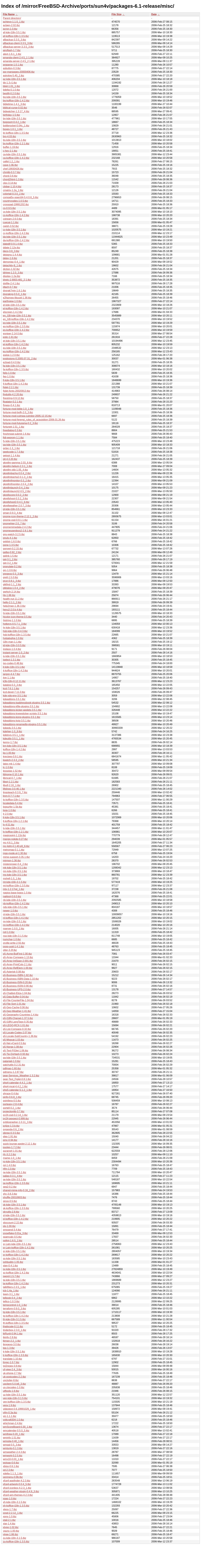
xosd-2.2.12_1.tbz (13, 1513)
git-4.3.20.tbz (10, 459)
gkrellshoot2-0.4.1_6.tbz (16, 502)
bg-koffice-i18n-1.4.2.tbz (16, 100)
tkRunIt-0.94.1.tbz (12, 1333)
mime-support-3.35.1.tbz (16, 857)
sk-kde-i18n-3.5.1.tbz (14, 1204)
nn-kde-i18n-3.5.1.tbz (14, 921)
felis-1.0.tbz (9, 373)
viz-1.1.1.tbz (9, 1416)
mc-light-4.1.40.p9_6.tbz (16, 846)
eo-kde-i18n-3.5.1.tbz (14, 323)
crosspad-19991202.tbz (16, 204)
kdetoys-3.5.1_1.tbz (14, 735)
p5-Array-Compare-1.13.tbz (18, 957)
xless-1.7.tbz (10, 1509)
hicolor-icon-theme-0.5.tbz (17, 616)
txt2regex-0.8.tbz (12, 1366)
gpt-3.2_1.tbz (10, 563)
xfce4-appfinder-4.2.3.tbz (16, 1480)
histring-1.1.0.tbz (12, 620)
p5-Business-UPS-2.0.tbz (17, 989)
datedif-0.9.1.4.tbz (13, 244)
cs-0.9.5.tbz (9, 208)
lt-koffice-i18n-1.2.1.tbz (15, 821)
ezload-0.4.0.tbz (12, 362)
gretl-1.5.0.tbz (10, 577)
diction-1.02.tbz (11, 269)
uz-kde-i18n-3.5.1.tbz (14, 1394)
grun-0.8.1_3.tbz (12, 581)
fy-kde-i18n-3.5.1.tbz (14, 441)
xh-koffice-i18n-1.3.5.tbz (16, 1505)
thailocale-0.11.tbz (13, 1326)
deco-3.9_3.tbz (11, 251)
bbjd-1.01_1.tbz (11, 86)
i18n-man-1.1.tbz (12, 641)
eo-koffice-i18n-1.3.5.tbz (16, 326)
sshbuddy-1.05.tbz (13, 1262)
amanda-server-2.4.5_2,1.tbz (19, 61)
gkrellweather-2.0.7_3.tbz (17, 505)
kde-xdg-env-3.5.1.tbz (15, 695)
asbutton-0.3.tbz (12, 68)
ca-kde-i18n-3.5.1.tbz (14, 154)
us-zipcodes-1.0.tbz (13, 1387)
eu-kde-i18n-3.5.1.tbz (14, 348)
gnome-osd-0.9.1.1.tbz (15, 520)
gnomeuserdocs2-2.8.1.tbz (17, 530)
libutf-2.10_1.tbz (12, 785)
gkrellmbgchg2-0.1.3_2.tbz (17, 477)
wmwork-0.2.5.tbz (12, 1455)
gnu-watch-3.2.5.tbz (14, 534)
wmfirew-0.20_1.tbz (13, 1434)
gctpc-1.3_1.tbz (11, 448)
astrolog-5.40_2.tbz (13, 75)
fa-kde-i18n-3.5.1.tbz (14, 366)
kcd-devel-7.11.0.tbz (14, 692)
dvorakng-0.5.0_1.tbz (14, 294)
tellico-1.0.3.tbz (11, 1301)
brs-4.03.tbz (9, 136)
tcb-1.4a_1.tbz (11, 1290)
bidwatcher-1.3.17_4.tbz (16, 111)
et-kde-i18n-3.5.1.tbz (14, 340)
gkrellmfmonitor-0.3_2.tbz (17, 480)
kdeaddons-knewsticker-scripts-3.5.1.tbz (25, 713)
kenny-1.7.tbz (10, 742)
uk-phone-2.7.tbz (12, 1373)
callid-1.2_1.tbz (11, 161)
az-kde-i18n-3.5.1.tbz (14, 79)
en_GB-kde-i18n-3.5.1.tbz (17, 315)
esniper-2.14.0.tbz (13, 333)
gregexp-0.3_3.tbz (13, 573)
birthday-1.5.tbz (11, 115)
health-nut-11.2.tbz (13, 599)
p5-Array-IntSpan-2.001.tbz (18, 961)
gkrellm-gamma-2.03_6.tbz (17, 462)
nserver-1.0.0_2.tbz (13, 928)
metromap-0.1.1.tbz (13, 849)
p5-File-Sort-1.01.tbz (14, 1004)
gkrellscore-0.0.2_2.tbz (15, 495)
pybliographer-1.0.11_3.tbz (17, 1122)
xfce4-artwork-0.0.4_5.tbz (17, 1484)
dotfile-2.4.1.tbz (11, 283)
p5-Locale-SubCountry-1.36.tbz (20, 1036)
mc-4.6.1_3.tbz (11, 842)
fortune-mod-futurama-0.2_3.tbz (20, 423)
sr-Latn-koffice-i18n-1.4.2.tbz (18, 1247)
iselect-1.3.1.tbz (11, 659)
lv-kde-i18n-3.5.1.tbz (14, 828)
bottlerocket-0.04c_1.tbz (16, 125)
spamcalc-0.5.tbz (12, 1237)
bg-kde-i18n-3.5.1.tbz (14, 97)
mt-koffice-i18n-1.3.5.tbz (16, 885)
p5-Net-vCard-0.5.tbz (14, 1043)
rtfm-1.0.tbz (9, 1168)
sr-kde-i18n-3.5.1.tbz (14, 1251)
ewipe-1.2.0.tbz (11, 355)
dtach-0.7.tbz (10, 287)
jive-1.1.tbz (9, 677)
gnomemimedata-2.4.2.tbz (17, 527)
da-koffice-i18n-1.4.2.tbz (16, 240)
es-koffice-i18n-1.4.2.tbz (16, 330)
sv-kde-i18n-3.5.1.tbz (14, 1269)
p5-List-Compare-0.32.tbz (17, 1029)
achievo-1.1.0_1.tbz (14, 21)
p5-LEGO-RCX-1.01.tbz (16, 1025)
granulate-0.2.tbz (12, 566)
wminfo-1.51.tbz (11, 1437)
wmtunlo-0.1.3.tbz (12, 1448)
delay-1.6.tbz (10, 258)
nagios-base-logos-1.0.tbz (17, 892)
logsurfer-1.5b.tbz (12, 806)
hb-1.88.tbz (9, 595)
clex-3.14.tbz (10, 183)
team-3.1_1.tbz (11, 1294)
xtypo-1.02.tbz (11, 1527)
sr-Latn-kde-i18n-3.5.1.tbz (17, 1244)
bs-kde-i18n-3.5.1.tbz (14, 140)
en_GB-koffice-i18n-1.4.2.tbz (18, 319)
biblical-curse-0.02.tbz (15, 107)
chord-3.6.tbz (10, 176)
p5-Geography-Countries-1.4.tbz (20, 1014)
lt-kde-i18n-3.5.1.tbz (14, 817)
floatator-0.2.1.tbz (12, 401)
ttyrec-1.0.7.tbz (11, 1362)
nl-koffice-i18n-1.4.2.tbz (16, 918)
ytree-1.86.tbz (10, 1534)
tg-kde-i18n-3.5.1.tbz (14, 1312)
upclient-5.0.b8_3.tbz (14, 1384)
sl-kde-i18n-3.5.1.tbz (14, 1215)
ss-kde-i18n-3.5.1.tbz (14, 1258)
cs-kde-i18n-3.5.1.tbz (14, 211)
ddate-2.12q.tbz (11, 247)
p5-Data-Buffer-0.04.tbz (16, 996)
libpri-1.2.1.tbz (11, 781)
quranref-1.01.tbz (12, 1151)
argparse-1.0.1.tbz (13, 64)
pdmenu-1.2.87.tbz (13, 1072)
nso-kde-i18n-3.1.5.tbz (15, 936)
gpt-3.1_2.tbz (10, 559)
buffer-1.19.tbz (11, 147)
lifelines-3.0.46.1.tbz (14, 788)
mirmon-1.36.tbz (12, 860)
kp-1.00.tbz (9, 753)
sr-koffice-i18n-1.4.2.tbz (16, 1254)
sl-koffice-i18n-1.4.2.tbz (15, 1219)
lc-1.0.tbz (8, 767)
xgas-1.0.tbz (9, 1498)
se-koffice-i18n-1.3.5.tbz (16, 1183)
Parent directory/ (12, 18)
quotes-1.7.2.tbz (12, 1147)
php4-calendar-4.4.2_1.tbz (17, 1082)
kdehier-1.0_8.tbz (12, 731)
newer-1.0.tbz (10, 910)
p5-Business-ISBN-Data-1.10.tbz (21, 978)
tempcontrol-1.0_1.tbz (15, 1305)
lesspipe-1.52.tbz (12, 771)
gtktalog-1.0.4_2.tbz (14, 588)
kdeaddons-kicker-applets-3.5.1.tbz (22, 710)
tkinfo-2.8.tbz (10, 1337)
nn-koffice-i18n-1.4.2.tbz (16, 925)
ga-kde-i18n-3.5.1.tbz (14, 444)
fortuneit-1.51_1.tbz (13, 426)
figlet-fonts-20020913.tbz (16, 391)
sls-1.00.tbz (9, 1226)
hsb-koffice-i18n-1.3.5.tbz (17, 634)
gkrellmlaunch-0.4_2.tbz (16, 487)
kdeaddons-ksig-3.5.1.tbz (17, 720)
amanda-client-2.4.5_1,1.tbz (18, 57)
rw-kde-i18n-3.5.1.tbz (14, 1172)
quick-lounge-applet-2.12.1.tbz (19, 1143)
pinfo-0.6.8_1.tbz (12, 1097)
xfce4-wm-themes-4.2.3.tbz (18, 1495)
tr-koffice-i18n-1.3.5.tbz (15, 1355)
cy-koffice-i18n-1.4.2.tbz (16, 233)
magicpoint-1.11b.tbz (14, 835)
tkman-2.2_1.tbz (12, 1341)
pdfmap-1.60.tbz (12, 1068)
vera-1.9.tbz (9, 1405)
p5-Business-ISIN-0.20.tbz (17, 982)
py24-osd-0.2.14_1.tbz (15, 1115)
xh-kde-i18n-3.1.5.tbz (14, 1502)
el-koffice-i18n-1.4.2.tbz (16, 308)
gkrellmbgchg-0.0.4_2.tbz (17, 473)
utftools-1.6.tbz (11, 1391)
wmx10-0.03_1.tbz (13, 1459)
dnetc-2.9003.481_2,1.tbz (17, 279)
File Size (117, 14)
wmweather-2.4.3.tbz (14, 1452)
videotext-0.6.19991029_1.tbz (19, 1409)
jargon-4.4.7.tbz (11, 674)
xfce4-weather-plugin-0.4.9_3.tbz (21, 1491)
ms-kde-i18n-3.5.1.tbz (15, 874)
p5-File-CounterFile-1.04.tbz (18, 1000)
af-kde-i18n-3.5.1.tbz (14, 32)
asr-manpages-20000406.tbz (19, 71)
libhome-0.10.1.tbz (13, 774)
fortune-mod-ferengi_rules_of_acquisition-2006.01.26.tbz (34, 419)
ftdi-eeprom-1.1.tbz (13, 437)
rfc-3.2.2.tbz (9, 1154)
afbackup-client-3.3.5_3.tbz (18, 43)
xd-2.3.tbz (8, 1470)
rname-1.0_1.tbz (12, 1158)
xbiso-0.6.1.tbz (11, 1466)
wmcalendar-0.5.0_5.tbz (16, 1430)
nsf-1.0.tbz (9, 932)
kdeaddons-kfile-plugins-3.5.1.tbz (21, 706)
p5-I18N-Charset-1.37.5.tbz (18, 1018)
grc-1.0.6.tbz (10, 570)
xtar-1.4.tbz (9, 1523)
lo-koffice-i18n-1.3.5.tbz (16, 799)
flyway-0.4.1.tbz (11, 405)
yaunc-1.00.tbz (11, 1531)
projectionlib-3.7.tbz (13, 1111)
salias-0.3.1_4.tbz (12, 1176)
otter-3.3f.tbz (10, 950)
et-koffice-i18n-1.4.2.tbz (16, 344)
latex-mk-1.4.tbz (12, 763)
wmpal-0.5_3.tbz (12, 1444)
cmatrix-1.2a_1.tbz (13, 190)
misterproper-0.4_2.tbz (15, 864)
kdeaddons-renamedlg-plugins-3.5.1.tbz (25, 724)
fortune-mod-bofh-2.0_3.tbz (18, 412)
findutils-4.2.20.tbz (13, 394)
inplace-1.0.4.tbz (12, 649)
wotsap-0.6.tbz (11, 1462)
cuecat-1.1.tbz (11, 222)
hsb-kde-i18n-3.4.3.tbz (15, 631)
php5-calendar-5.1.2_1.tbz (17, 1090)
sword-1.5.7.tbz (11, 1276)
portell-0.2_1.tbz (12, 1108)
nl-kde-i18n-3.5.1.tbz (14, 914)
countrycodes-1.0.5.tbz (15, 201)
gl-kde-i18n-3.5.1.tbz (14, 509)
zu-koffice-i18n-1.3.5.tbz (16, 1541)
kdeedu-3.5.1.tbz (12, 728)
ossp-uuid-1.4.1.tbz (13, 946)
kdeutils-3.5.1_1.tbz (13, 738)
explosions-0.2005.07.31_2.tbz (20, 358)
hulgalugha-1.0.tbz (13, 638)
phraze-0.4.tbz (11, 1093)
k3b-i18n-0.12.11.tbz (14, 681)
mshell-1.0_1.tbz (12, 878)
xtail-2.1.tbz (9, 1520)
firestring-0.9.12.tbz (13, 398)
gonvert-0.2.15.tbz (13, 548)
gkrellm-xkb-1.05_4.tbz (15, 469)
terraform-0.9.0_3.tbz (14, 1308)
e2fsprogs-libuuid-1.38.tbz (17, 297)
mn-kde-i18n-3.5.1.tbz (15, 871)
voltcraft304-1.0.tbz (13, 1419)
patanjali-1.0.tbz (11, 1061)
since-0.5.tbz (10, 1201)
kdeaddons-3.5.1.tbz (14, 699)
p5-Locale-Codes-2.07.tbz (17, 1032)
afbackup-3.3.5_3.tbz (14, 39)
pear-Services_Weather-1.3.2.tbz (21, 1075)
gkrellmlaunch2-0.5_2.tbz (17, 491)
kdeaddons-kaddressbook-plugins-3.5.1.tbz (26, 702)
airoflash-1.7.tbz (12, 50)
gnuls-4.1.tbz (10, 538)
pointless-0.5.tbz (12, 1100)
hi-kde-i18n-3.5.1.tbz (14, 613)
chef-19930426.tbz (13, 168)
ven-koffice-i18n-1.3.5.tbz (17, 1401)
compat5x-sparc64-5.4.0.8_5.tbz (20, 197)
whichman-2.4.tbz (12, 1423)
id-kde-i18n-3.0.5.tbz (14, 645)
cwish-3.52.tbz (11, 226)
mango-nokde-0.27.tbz (15, 839)
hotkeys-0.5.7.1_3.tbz (15, 624)
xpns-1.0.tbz (9, 1516)
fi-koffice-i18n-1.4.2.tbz (15, 383)
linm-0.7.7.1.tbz (11, 796)
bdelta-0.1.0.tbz (11, 89)
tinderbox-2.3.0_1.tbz (14, 1330)
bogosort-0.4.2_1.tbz (14, 122)
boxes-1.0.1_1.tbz (13, 129)
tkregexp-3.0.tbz (12, 1344)
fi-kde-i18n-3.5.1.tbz (14, 380)
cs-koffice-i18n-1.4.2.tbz (16, 215)
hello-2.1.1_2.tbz (12, 602)
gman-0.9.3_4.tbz (12, 513)
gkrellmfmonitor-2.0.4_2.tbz (18, 484)
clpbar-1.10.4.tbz (12, 186)
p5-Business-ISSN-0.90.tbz (18, 986)
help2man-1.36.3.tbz (14, 606)
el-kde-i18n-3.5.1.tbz (14, 305)
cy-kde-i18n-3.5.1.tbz (14, 229)
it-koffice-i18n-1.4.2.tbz (15, 670)
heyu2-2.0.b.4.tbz (12, 609)
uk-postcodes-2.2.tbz (14, 1376)
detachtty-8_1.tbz (12, 265)
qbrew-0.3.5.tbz (11, 1133)
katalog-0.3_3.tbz (12, 685)
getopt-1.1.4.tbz (11, 455)
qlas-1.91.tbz (10, 1136)
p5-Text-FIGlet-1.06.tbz (15, 1050)
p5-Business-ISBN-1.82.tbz (18, 975)
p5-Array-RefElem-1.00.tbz (17, 968)
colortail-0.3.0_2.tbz (14, 193)
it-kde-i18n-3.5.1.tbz (14, 667)
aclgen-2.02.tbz (11, 25)
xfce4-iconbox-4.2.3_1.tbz (17, 1488)
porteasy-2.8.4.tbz (13, 1104)
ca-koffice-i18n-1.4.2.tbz (16, 158)
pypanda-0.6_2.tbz (13, 1129)
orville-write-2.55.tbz (14, 943)
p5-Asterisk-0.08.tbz (14, 971)
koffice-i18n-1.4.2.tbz (14, 749)
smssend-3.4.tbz (12, 1229)
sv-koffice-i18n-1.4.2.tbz (16, 1272)
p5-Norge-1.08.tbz (13, 1047)
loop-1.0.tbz (9, 810)
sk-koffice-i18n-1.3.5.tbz (16, 1208)
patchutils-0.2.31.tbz (14, 1064)
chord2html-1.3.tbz (13, 179)
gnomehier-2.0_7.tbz (14, 523)
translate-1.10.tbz (12, 1358)
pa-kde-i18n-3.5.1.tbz (14, 1057)
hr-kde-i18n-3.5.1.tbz (14, 627)
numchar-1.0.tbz (12, 939)
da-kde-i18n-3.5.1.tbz (14, 236)
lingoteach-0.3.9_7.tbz (15, 792)
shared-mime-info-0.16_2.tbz (19, 1190)
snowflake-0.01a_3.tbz (15, 1233)
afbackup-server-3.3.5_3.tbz (18, 46)
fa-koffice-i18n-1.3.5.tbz (16, 369)
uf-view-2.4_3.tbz (12, 1369)
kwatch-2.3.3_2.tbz (13, 760)
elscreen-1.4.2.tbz (13, 312)
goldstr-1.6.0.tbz (12, 541)
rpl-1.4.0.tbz (9, 1165)
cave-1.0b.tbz (10, 165)
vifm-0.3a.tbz (10, 1412)
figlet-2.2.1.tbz (11, 387)
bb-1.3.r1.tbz (10, 82)
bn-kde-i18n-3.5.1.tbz (14, 118)
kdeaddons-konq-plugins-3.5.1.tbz (21, 717)
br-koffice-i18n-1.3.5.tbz (16, 133)
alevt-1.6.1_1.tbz (12, 54)
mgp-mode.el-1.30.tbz (15, 853)
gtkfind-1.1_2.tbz (12, 584)
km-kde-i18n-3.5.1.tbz (15, 746)
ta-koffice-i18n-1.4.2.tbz (16, 1283)
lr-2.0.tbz (8, 814)
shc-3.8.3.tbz (10, 1194)
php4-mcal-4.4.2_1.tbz (15, 1086)
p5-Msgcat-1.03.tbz (13, 1039)
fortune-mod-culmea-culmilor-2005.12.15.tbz (27, 416)
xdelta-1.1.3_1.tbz (13, 1473)
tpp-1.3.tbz (9, 1348)
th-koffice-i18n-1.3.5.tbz (16, 1323)
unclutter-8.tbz (11, 1380)
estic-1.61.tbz (10, 337)
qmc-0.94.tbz (10, 1140)
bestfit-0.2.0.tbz (11, 93)
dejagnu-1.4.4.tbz (12, 254)
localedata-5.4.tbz (12, 803)
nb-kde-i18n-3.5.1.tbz (14, 900)
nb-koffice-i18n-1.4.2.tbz (16, 903)
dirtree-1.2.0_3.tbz (13, 272)
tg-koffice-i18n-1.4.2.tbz (16, 1316)
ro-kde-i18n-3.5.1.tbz (14, 1161)
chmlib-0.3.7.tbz (11, 172)
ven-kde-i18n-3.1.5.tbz (15, 1398)
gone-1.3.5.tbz (11, 545)
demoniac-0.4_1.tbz (14, 261)
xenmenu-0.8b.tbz (13, 1477)
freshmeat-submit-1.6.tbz (16, 434)
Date (154, 14)
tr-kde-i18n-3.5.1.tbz (14, 1351)
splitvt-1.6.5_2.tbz (12, 1240)
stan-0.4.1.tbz (10, 1265)
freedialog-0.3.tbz (12, 430)
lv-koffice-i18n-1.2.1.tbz (15, 831)
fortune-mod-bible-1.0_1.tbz (18, 409)
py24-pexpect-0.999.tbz (16, 1118)
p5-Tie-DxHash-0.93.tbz (16, 1054)
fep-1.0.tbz (9, 376)
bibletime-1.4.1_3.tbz (14, 104)
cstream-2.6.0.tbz (12, 219)
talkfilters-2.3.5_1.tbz (14, 1287)
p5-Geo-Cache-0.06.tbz (16, 1007)
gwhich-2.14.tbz (11, 591)
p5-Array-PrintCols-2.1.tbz (17, 964)
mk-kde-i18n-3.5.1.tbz (15, 867)
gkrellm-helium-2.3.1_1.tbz (17, 466)
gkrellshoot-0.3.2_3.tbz (15, 498)
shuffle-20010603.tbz (14, 1197)
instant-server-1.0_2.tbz (16, 652)
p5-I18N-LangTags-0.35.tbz (18, 1021)
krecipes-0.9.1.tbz (12, 756)
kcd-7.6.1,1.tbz (11, 688)
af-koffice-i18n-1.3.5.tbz (16, 36)
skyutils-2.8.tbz (11, 1211)
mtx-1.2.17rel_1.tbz (13, 889)
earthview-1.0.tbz (12, 301)
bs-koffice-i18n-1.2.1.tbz (16, 143)
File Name (9, 14)
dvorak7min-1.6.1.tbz (14, 290)
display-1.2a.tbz (11, 276)
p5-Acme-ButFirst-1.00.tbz (17, 953)
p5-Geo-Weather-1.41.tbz (17, 1011)
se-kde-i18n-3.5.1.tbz (14, 1179)
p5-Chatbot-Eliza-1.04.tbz (17, 993)
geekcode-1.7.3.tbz (13, 451)
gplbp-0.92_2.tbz (12, 552)
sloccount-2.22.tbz (13, 1222)
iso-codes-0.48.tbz (13, 663)
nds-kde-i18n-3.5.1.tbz (15, 907)
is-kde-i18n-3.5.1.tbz (14, 656)
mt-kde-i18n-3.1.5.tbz (14, 882)
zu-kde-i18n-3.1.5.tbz (14, 1538)
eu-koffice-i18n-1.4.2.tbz (16, 351)
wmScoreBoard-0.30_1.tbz (17, 1426)
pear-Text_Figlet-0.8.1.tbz (17, 1079)
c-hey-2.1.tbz (10, 150)
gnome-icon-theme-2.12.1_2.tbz (20, 516)
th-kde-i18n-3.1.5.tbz (14, 1319)
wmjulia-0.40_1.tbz (13, 1441)
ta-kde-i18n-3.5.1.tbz (14, 1280)
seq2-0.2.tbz (10, 1186)
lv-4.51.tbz (8, 824)
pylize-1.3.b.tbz (11, 1126)
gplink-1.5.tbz (10, 556)
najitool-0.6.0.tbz (12, 896)
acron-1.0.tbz (10, 29)
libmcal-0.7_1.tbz (12, 778)
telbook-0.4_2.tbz (12, 1298)
